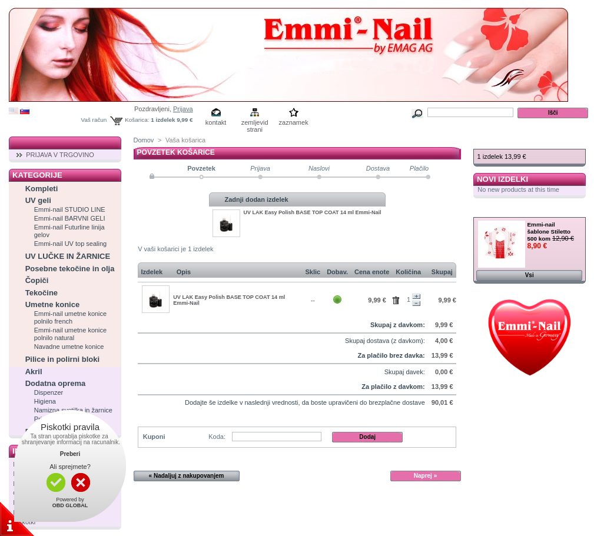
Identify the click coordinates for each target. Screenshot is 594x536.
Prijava (183, 108)
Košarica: (137, 119)
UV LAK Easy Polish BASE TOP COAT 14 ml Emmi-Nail (312, 212)
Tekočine (41, 292)
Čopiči (37, 280)
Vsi (529, 275)
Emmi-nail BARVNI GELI (69, 218)
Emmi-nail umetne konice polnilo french (70, 317)
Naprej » (425, 475)
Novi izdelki (502, 179)
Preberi (70, 454)
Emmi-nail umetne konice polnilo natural (70, 334)
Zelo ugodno (506, 211)
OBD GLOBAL (70, 505)
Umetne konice (52, 304)
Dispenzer (49, 392)
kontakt (215, 122)
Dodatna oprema (55, 383)
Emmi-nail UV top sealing (70, 243)
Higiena (45, 401)
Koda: (216, 436)
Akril (33, 371)
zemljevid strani (254, 123)
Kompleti (41, 188)
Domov (144, 140)
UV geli (38, 200)
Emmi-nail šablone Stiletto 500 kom (549, 231)
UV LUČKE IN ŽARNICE (67, 256)
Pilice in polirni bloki (62, 359)
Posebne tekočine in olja (70, 268)
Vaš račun (94, 119)
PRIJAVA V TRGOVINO (60, 154)
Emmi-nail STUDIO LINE (69, 209)
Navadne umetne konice (69, 346)
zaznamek (293, 122)
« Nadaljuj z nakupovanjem (186, 475)
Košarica (497, 142)
